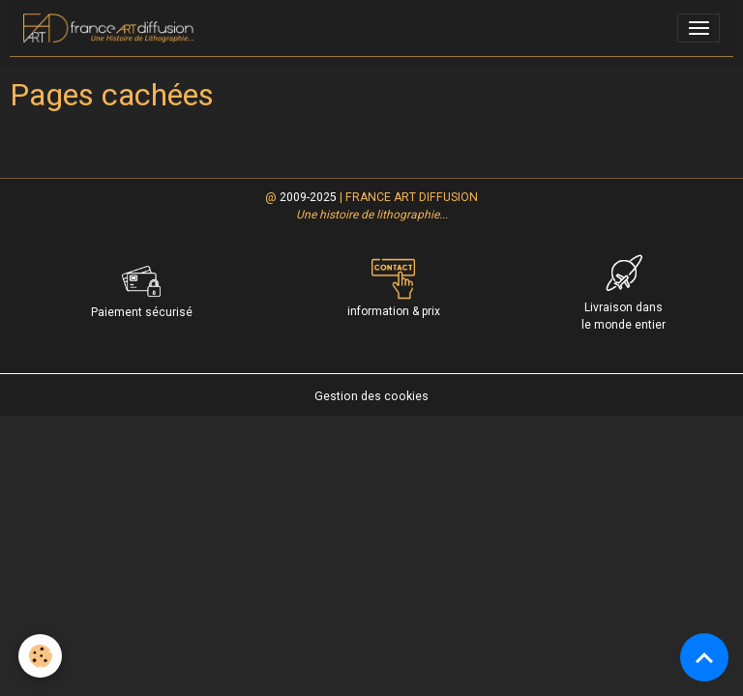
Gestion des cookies (371, 396)
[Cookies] (41, 656)
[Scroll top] (704, 657)
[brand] (111, 28)
